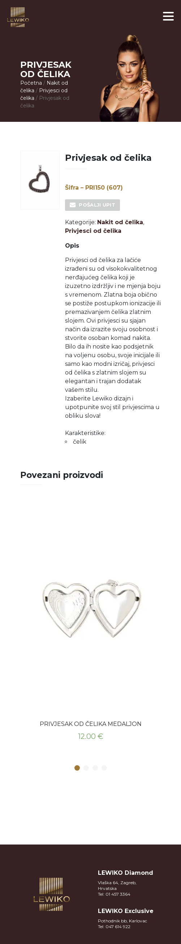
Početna (31, 83)
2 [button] (86, 768)
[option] (91, 624)
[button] (168, 16)
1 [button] (77, 768)
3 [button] (95, 768)
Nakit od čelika (120, 222)
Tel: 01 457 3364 (114, 894)
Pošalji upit (97, 205)
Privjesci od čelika (93, 230)
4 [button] (104, 768)
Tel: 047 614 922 (114, 926)
